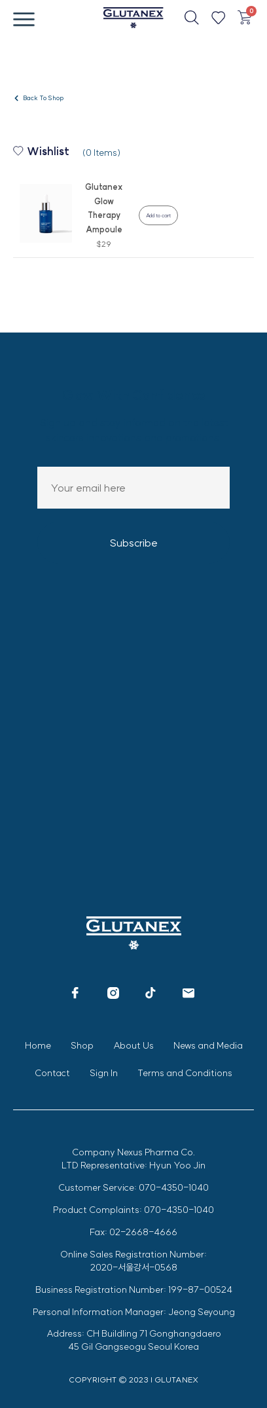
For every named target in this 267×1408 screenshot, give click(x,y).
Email (133, 488)
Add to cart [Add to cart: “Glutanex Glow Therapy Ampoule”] (158, 215)
